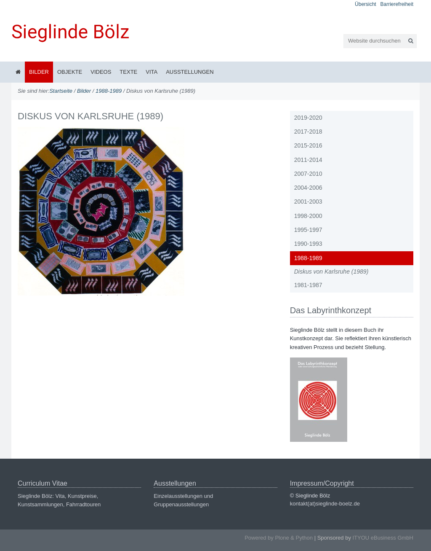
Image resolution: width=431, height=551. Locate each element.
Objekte (69, 72)
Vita (151, 72)
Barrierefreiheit (396, 4)
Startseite (60, 91)
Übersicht (365, 4)
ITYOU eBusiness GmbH (383, 538)
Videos (100, 72)
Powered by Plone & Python (279, 538)
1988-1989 (109, 91)
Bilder (39, 72)
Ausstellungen (189, 72)
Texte (128, 72)
